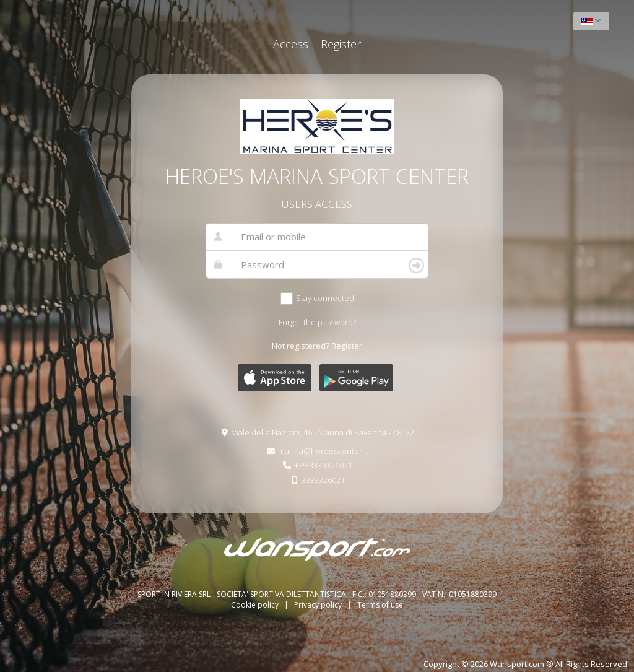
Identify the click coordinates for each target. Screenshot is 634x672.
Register (341, 44)
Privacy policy (319, 605)
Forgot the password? (317, 322)
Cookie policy (255, 605)
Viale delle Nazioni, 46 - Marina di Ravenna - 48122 (323, 432)
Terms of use (380, 605)
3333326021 (323, 480)
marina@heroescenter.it (323, 450)
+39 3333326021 (323, 465)
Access (290, 44)
